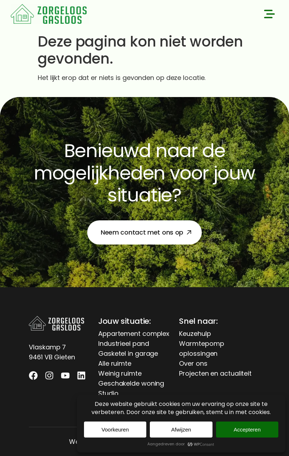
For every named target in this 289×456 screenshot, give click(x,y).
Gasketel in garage (128, 353)
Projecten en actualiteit (215, 373)
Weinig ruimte (120, 373)
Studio (108, 393)
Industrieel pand (123, 343)
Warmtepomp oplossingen (201, 348)
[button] (269, 15)
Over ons (193, 363)
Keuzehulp (195, 333)
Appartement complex (133, 333)
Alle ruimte (114, 363)
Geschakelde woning (131, 383)
